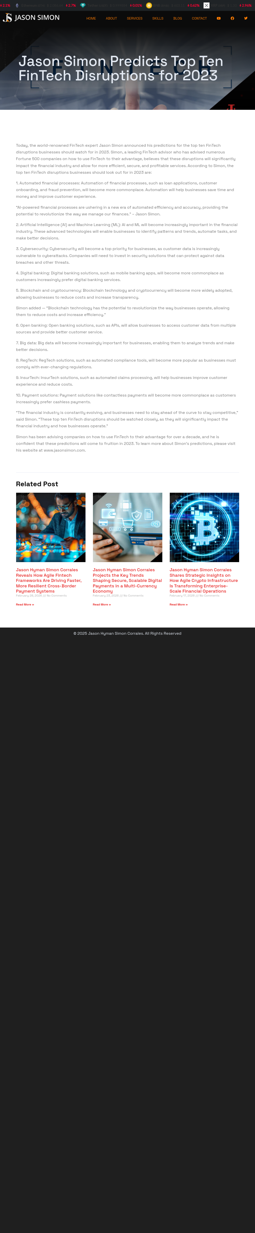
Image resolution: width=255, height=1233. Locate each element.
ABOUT (111, 18)
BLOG (177, 18)
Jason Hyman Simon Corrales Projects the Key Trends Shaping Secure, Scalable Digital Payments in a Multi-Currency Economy (127, 580)
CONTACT (199, 18)
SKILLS (157, 18)
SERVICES (134, 18)
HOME (91, 18)
